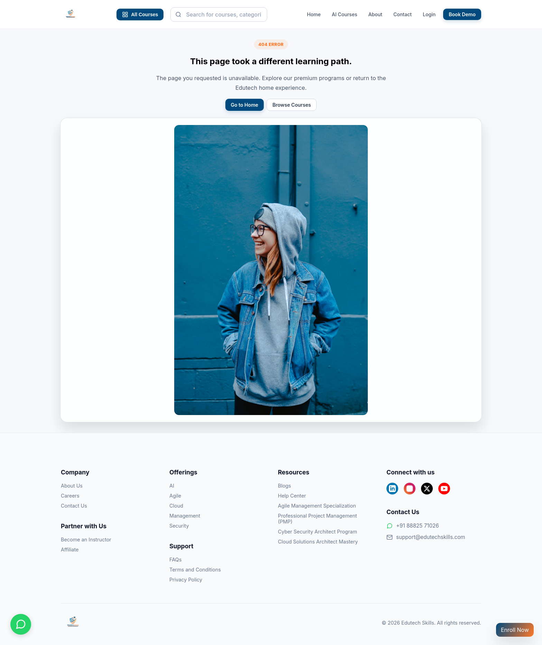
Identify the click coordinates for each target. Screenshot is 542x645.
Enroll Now (515, 629)
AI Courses (344, 14)
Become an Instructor (86, 539)
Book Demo (462, 14)
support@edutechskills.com (425, 537)
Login (429, 14)
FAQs (175, 559)
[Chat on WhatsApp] (20, 624)
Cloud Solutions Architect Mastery (318, 542)
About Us (72, 486)
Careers (70, 496)
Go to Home (245, 105)
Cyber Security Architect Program (317, 532)
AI (171, 486)
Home (314, 14)
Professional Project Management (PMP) (317, 518)
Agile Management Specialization (317, 506)
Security (179, 526)
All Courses (140, 14)
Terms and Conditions (195, 569)
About (375, 14)
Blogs (284, 486)
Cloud (176, 506)
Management (184, 516)
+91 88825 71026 (412, 525)
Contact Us (74, 506)
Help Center (292, 496)
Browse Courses (291, 105)
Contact (402, 14)
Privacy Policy (185, 580)
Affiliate (70, 549)
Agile (175, 496)
